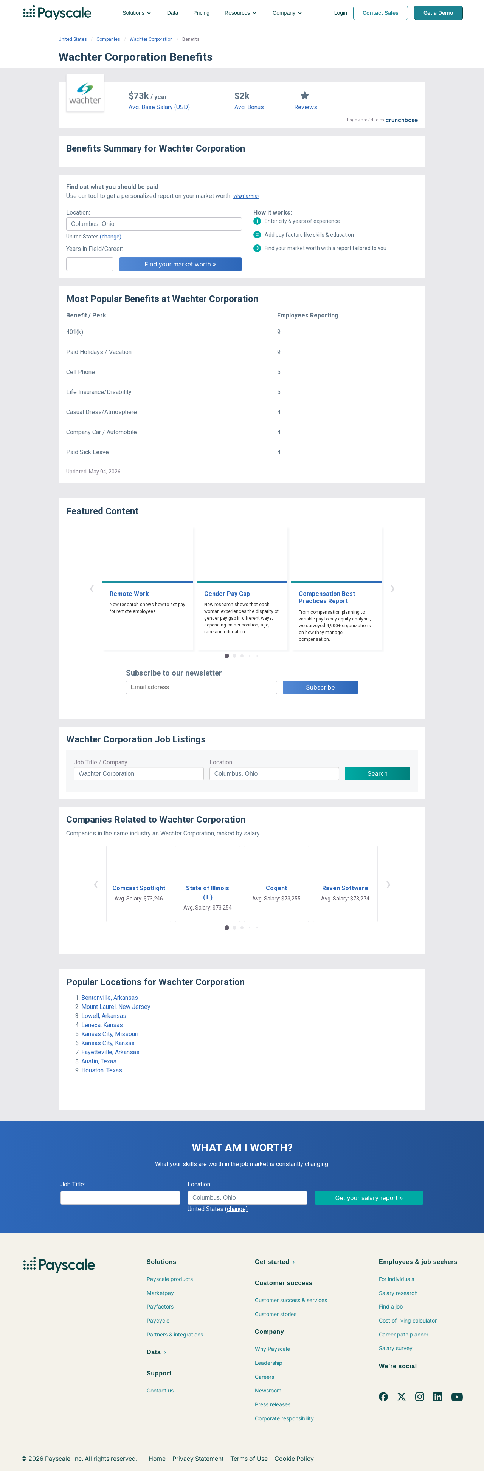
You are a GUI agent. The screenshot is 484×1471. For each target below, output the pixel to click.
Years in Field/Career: (94, 248)
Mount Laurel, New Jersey (115, 1006)
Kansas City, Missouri (109, 1034)
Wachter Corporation (151, 39)
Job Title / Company (100, 762)
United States (73, 39)
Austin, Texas (98, 1061)
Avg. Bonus (249, 107)
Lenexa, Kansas (102, 1025)
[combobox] (154, 224)
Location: (78, 212)
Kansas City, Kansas (108, 1043)
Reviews (305, 107)
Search (378, 773)
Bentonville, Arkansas (109, 997)
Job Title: (72, 1184)
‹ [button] (91, 588)
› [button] (392, 588)
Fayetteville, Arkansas (110, 1052)
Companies (108, 39)
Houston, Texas (101, 1070)
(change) (110, 237)
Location (220, 762)
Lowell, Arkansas (103, 1015)
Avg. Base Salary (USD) (159, 107)
